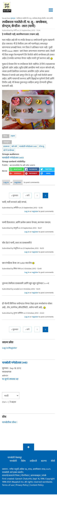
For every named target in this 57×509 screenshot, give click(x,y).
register (17, 182)
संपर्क (44, 475)
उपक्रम (12, 136)
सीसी (53, 461)
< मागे (27, 195)
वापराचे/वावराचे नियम (10, 475)
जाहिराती (33, 461)
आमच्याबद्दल (36, 475)
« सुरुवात (14, 195)
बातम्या (44, 461)
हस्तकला (6, 146)
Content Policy (36, 485)
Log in (6, 182)
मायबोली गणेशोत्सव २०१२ (28, 146)
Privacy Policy (22, 485)
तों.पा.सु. (41, 146)
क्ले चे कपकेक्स (8, 150)
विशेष (23, 461)
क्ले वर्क (14, 146)
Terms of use (8, 485)
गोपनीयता (25, 475)
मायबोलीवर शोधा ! (9, 422)
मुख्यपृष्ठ (13, 18)
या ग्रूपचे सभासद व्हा (10, 379)
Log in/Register (9, 348)
